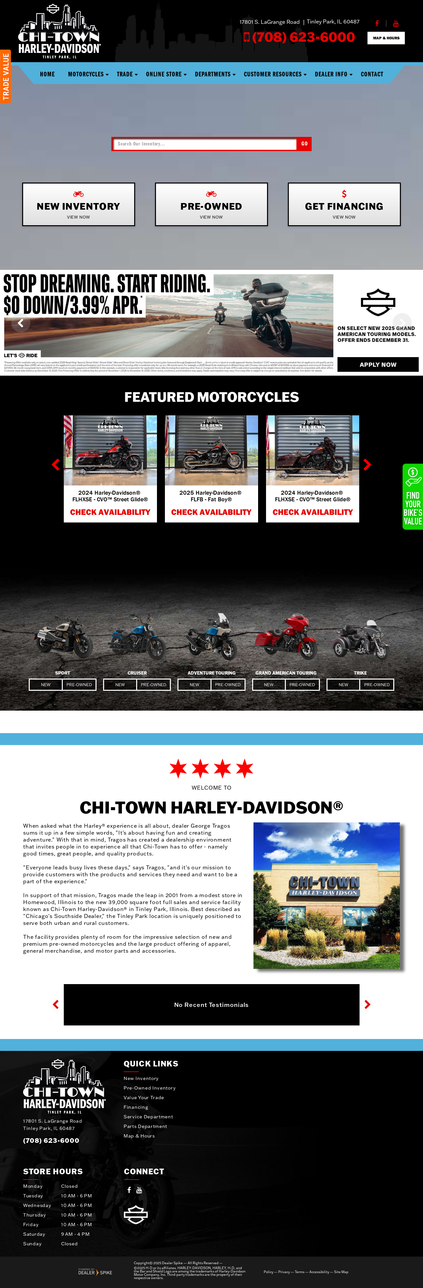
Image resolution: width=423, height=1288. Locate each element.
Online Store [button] (164, 74)
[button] (20, 322)
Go (304, 144)
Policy (268, 1272)
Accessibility (319, 1272)
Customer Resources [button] (273, 74)
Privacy (284, 1272)
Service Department (148, 1117)
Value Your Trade (144, 1098)
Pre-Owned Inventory (149, 1088)
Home (47, 74)
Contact (372, 74)
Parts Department (145, 1126)
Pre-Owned (79, 684)
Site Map (341, 1272)
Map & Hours (139, 1136)
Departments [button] (213, 74)
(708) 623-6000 (51, 1140)
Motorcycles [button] (86, 74)
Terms (299, 1272)
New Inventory (141, 1078)
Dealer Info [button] (331, 74)
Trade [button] (125, 74)
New (46, 684)
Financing (136, 1107)
